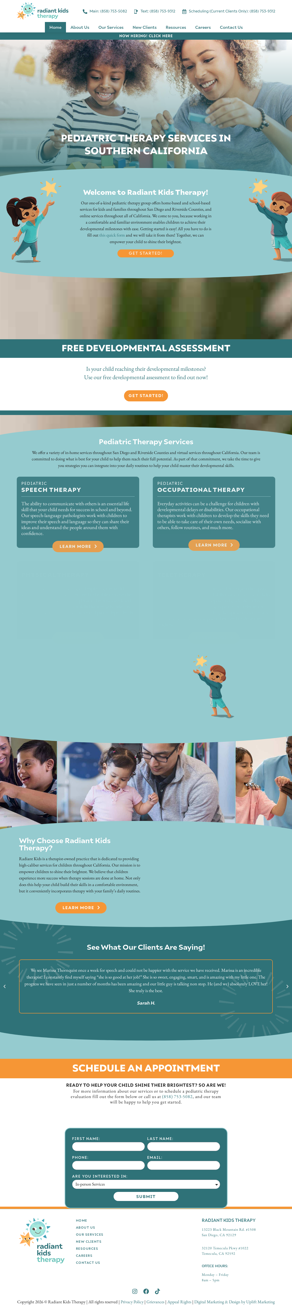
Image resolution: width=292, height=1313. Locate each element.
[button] (4, 986)
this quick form (112, 235)
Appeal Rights (179, 1302)
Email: (155, 1221)
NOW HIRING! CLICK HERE (146, 35)
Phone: (80, 1221)
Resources (176, 27)
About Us (80, 27)
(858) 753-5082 (177, 1096)
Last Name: (160, 1202)
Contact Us (231, 27)
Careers (203, 27)
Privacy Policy (132, 1302)
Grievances (155, 1302)
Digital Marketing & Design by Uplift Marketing (234, 1302)
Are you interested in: (100, 1240)
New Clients (145, 27)
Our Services (111, 27)
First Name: (86, 1202)
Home (55, 27)
